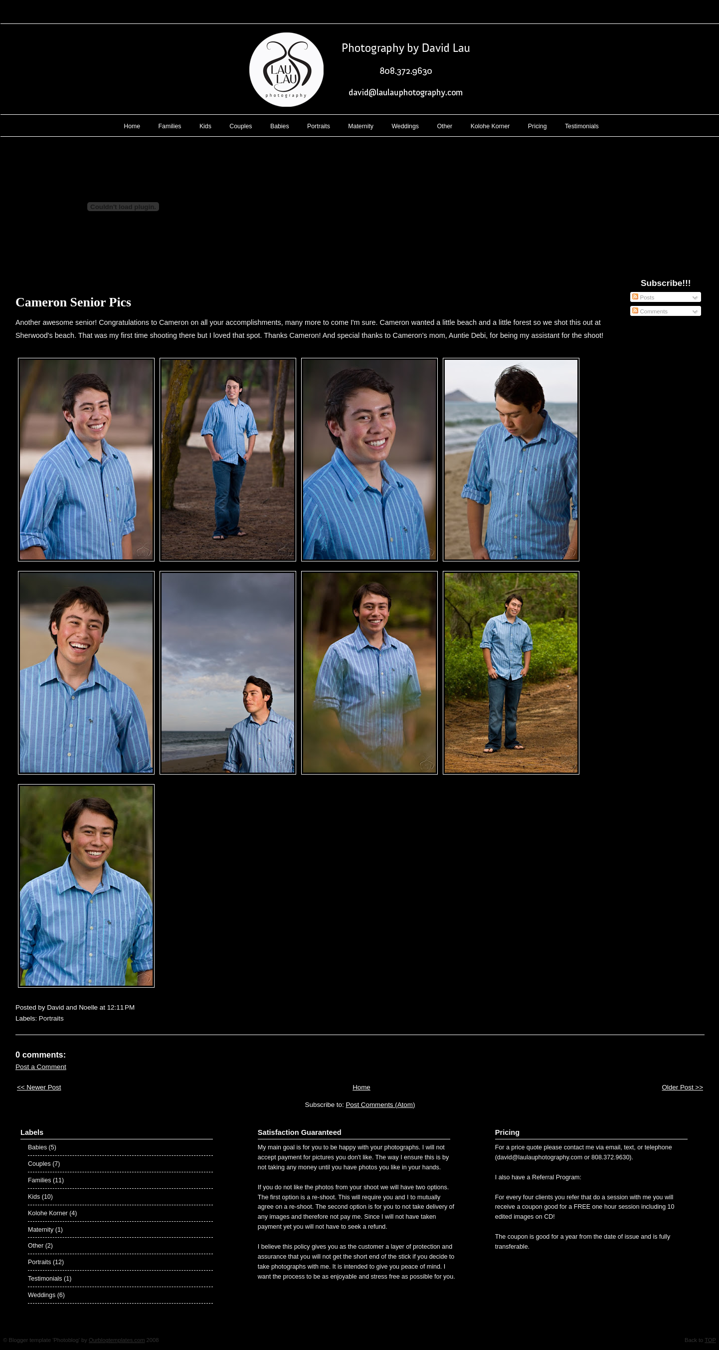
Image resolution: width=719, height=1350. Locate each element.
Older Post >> (682, 1087)
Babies (279, 126)
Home (132, 126)
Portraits (318, 126)
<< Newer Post (39, 1087)
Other (444, 126)
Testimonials (582, 126)
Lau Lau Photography (360, 9)
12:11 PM (121, 1007)
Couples (240, 126)
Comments (650, 311)
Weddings (405, 126)
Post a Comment (40, 1067)
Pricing (537, 126)
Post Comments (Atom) (380, 1104)
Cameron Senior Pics (73, 302)
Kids (205, 126)
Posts (643, 297)
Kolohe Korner (490, 126)
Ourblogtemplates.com (117, 1340)
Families (170, 126)
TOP (710, 1340)
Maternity (360, 126)
